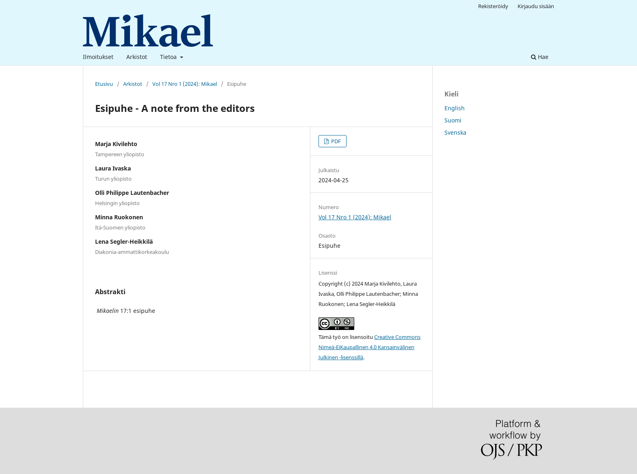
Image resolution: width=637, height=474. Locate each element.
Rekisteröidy (493, 6)
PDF (335, 141)
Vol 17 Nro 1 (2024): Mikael (184, 83)
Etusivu (104, 83)
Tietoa (169, 57)
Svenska (455, 132)
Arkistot (136, 57)
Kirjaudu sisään (536, 6)
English (454, 108)
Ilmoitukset (98, 57)
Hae (539, 57)
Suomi (453, 120)
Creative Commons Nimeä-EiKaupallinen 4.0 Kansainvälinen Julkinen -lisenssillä (369, 347)
